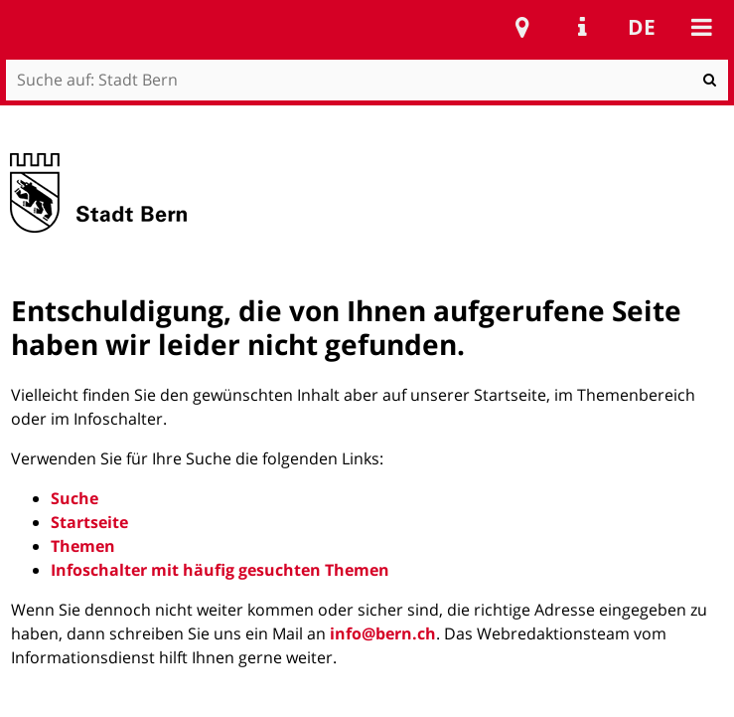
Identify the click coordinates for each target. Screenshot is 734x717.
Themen (83, 546)
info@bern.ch (383, 633)
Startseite (89, 522)
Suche (74, 498)
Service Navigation (582, 27)
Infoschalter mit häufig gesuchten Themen (220, 570)
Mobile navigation (701, 27)
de (642, 27)
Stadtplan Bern (522, 27)
